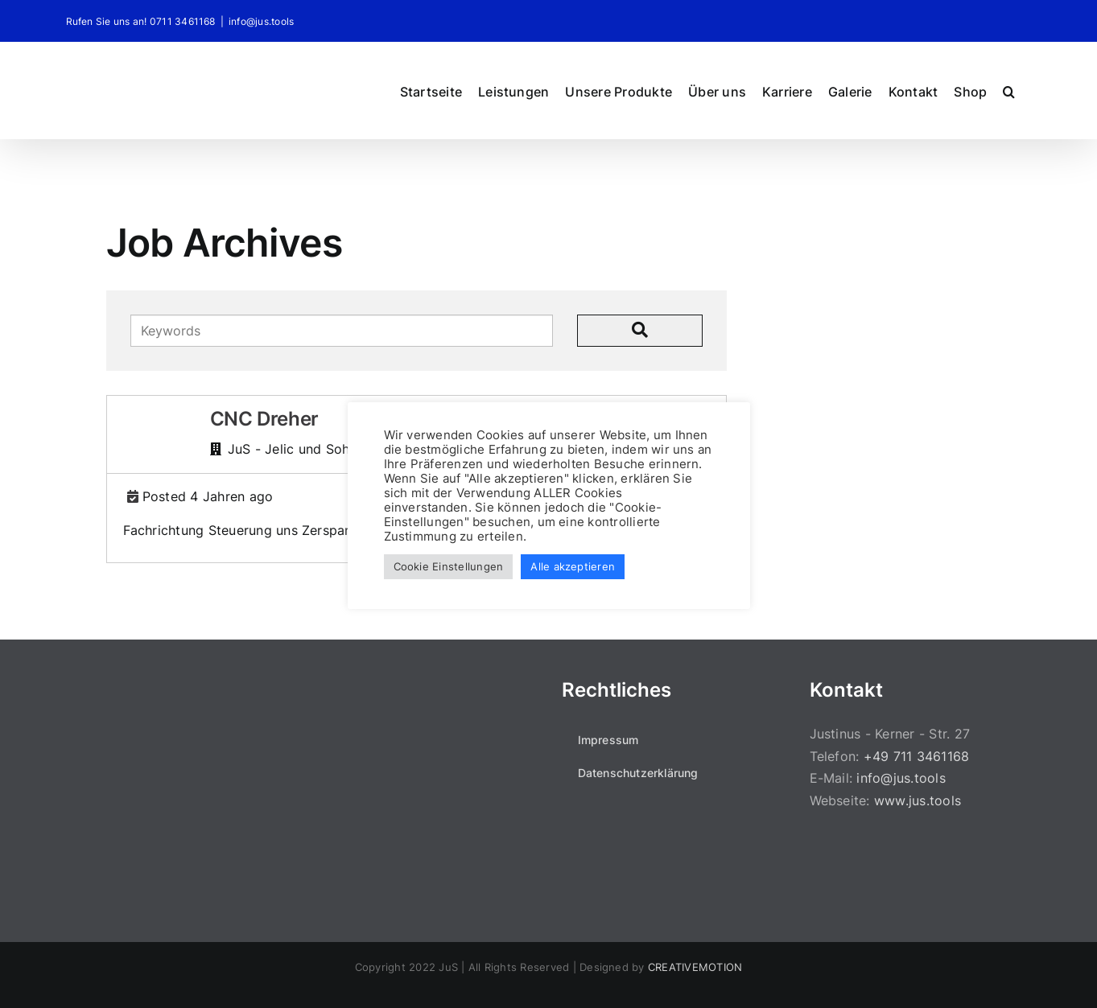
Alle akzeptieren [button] (572, 566)
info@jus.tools (261, 21)
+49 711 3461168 (917, 756)
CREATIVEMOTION (695, 967)
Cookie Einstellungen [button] (449, 566)
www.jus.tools (917, 800)
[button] (1009, 90)
